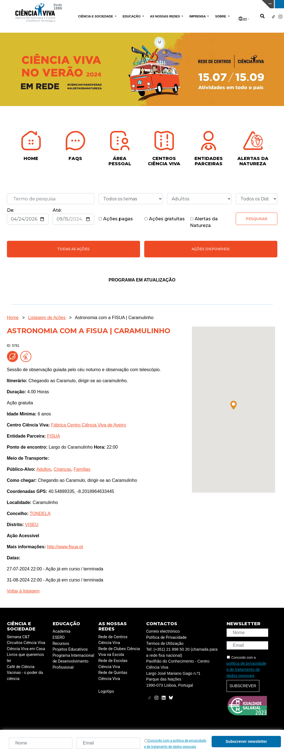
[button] (233, 405)
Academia (61, 631)
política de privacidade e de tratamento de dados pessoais (247, 669)
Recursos (61, 643)
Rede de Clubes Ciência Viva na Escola (119, 652)
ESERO (59, 637)
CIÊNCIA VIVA (189, 4)
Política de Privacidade (166, 637)
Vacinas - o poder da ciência (25, 675)
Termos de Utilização (165, 643)
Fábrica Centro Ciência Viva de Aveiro (88, 425)
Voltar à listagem (23, 591)
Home (13, 317)
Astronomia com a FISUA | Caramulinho (114, 317)
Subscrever (243, 686)
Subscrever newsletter (246, 741)
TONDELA (40, 513)
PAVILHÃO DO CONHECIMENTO (125, 4)
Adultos (43, 469)
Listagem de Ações (46, 317)
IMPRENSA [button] (198, 16)
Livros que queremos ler (25, 657)
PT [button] (243, 19)
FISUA (53, 436)
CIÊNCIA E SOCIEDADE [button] (96, 16)
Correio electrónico (163, 631)
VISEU (31, 524)
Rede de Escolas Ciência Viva (113, 663)
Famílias (81, 469)
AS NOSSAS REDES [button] (165, 16)
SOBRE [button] (221, 16)
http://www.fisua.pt (65, 546)
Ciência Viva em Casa (26, 649)
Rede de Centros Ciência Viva (113, 640)
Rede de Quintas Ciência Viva (112, 675)
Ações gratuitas (164, 218)
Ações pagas (115, 218)
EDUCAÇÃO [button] (132, 16)
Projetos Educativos (70, 649)
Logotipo (106, 691)
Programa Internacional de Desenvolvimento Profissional (73, 661)
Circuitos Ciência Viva (26, 642)
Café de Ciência (21, 666)
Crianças (62, 469)
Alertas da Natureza (204, 222)
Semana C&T (18, 637)
